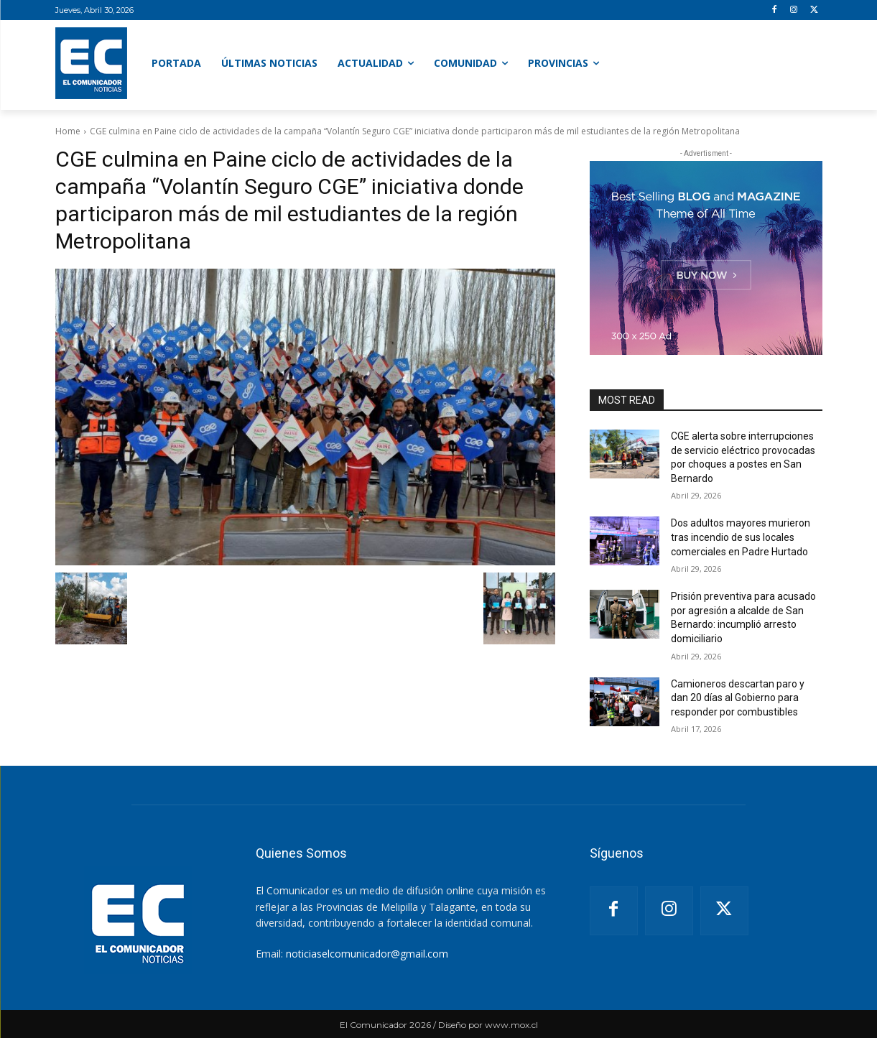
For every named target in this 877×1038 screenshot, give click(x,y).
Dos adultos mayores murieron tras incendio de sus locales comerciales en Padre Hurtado (740, 537)
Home (67, 131)
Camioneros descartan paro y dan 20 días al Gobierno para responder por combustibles (737, 698)
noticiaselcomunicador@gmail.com (367, 953)
